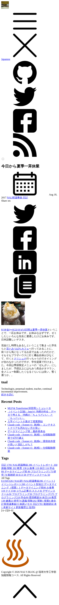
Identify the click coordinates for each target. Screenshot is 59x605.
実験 (40, 500)
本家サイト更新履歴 (16, 507)
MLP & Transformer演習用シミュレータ (29, 408)
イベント (49, 481)
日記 (25, 197)
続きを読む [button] (7, 394)
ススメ (37, 491)
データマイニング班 (17, 471)
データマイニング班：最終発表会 (26, 431)
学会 (25, 497)
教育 (22, 468)
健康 (10, 500)
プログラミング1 (42, 471)
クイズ (11, 491)
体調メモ (26, 504)
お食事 (33, 468)
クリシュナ (20, 358)
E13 (23, 475)
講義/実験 (9, 468)
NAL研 (19, 481)
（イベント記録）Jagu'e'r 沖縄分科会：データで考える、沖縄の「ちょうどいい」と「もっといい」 (32, 414)
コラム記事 (24, 491)
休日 (45, 468)
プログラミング (22, 494)
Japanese (5, 59)
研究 (18, 500)
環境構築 (35, 497)
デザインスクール (38, 475)
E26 (11, 481)
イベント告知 (35, 484)
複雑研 (13, 475)
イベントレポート (45, 465)
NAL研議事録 (15, 197)
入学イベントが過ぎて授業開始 (25, 421)
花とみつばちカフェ (17, 348)
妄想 (32, 507)
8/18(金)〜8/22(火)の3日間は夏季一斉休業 (24, 329)
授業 (47, 500)
